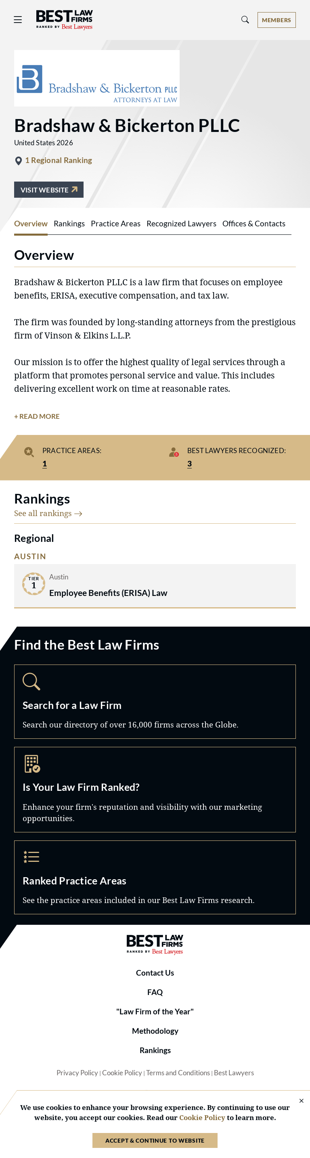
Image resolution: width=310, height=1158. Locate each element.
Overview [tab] (31, 223)
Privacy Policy (77, 1073)
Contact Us (155, 972)
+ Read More (37, 416)
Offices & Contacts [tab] (253, 223)
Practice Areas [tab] (115, 223)
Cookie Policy (122, 1073)
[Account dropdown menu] (277, 20)
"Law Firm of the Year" (155, 1011)
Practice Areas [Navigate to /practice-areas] (155, 877)
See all (48, 513)
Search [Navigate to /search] (155, 701)
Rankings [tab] (69, 223)
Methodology (155, 1030)
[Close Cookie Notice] (296, 1101)
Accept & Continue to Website (155, 1140)
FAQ (155, 992)
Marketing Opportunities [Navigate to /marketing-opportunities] (155, 789)
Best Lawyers (234, 1073)
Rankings (155, 1050)
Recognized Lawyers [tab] (181, 223)
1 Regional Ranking (58, 160)
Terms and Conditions (178, 1073)
